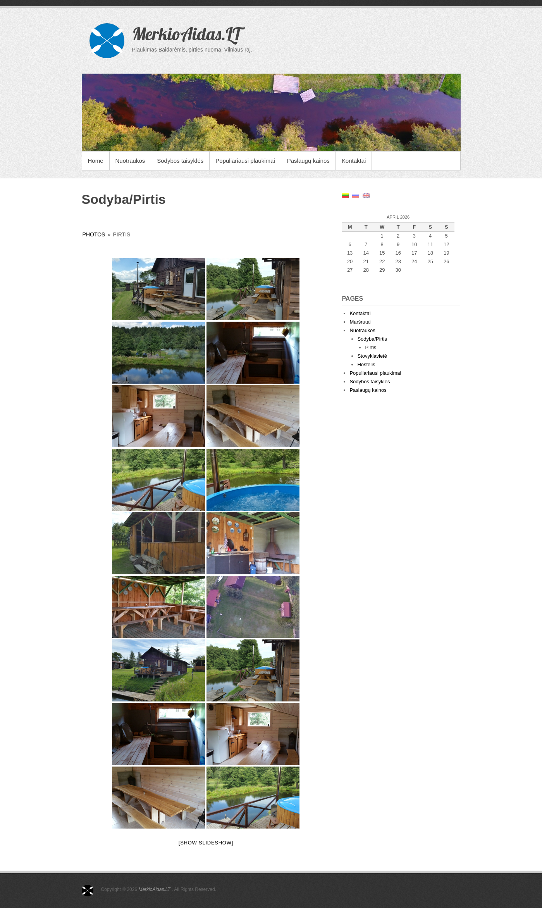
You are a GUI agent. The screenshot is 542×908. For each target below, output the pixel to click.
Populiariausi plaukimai (245, 160)
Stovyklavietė (372, 356)
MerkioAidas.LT (186, 34)
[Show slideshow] (206, 843)
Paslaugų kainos (308, 160)
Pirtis (370, 347)
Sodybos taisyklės (180, 160)
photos (94, 234)
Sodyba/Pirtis (372, 339)
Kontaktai (354, 160)
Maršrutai (359, 322)
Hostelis (366, 364)
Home (95, 160)
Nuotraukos (130, 160)
